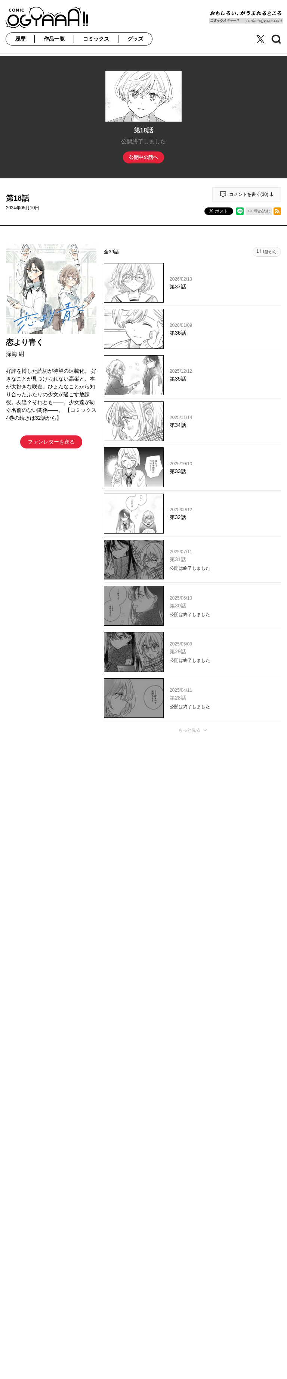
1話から (269, 252)
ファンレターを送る (51, 442)
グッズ (135, 39)
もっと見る (189, 730)
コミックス (96, 39)
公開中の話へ (143, 157)
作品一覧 (54, 39)
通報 (268, 911)
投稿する (192, 846)
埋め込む (262, 211)
